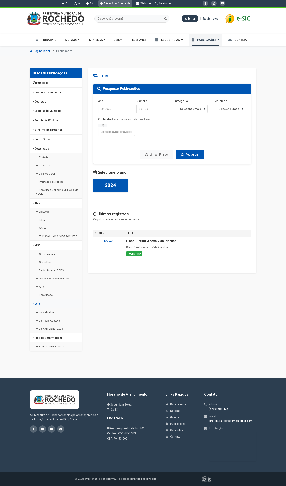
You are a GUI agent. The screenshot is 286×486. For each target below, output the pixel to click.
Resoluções (44, 294)
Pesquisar (190, 154)
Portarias (43, 157)
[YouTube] (222, 3)
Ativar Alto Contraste (117, 3)
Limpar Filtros (156, 154)
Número (141, 101)
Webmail (143, 3)
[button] (169, 40)
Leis (36, 303)
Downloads (41, 148)
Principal (40, 82)
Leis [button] (118, 39)
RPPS (37, 245)
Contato (172, 436)
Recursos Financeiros (50, 346)
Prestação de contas (49, 181)
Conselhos (43, 262)
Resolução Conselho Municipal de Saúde (57, 192)
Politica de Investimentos (52, 278)
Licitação (43, 211)
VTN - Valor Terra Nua (48, 129)
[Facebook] (205, 3)
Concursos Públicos (47, 92)
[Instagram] (214, 3)
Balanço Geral (45, 173)
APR (40, 286)
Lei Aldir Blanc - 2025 (49, 328)
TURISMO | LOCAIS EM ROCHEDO (56, 236)
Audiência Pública (45, 120)
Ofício (41, 228)
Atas (36, 203)
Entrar (190, 18)
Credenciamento (47, 254)
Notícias (172, 410)
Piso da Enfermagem (47, 337)
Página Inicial (40, 51)
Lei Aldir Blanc (45, 312)
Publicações (175, 423)
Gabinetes (174, 430)
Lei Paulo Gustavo (48, 320)
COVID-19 (43, 165)
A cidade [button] (72, 39)
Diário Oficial (42, 139)
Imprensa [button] (96, 39)
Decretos (39, 101)
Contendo (124, 119)
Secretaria (220, 101)
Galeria (172, 417)
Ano (100, 101)
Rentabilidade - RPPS (50, 270)
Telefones (163, 3)
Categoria (181, 101)
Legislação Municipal (47, 110)
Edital (40, 220)
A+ (89, 3)
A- (65, 3)
